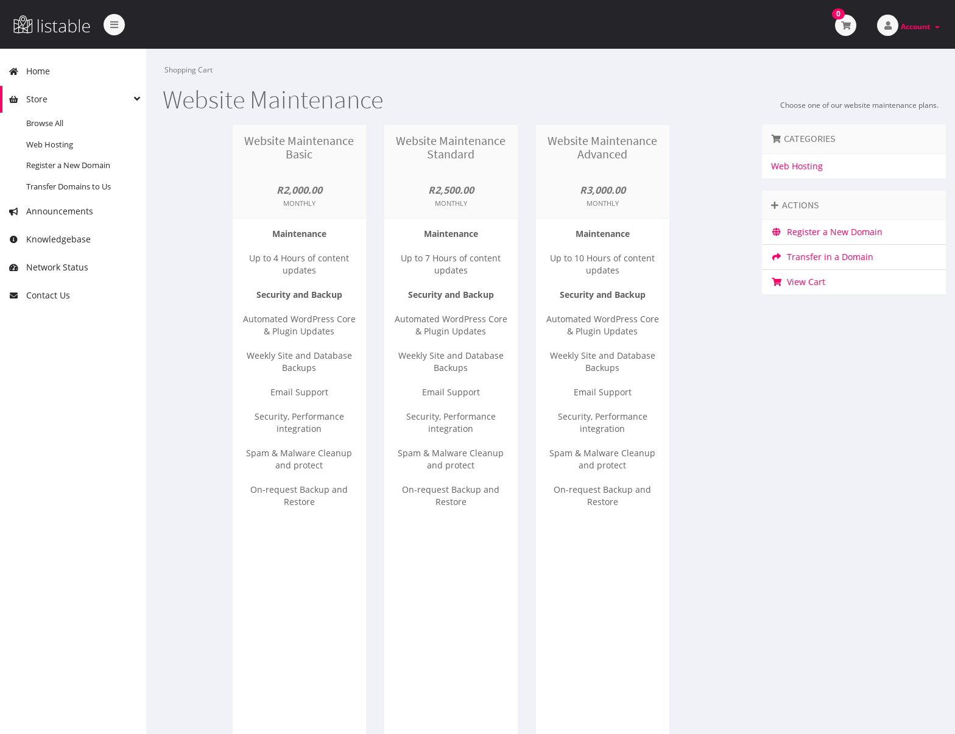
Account (920, 26)
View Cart (798, 282)
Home (29, 71)
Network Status (48, 267)
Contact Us (39, 295)
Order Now (299, 568)
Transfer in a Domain (822, 257)
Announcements (51, 211)
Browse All (44, 123)
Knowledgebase (50, 239)
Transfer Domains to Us (68, 186)
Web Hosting (49, 144)
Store (28, 99)
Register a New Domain (68, 165)
